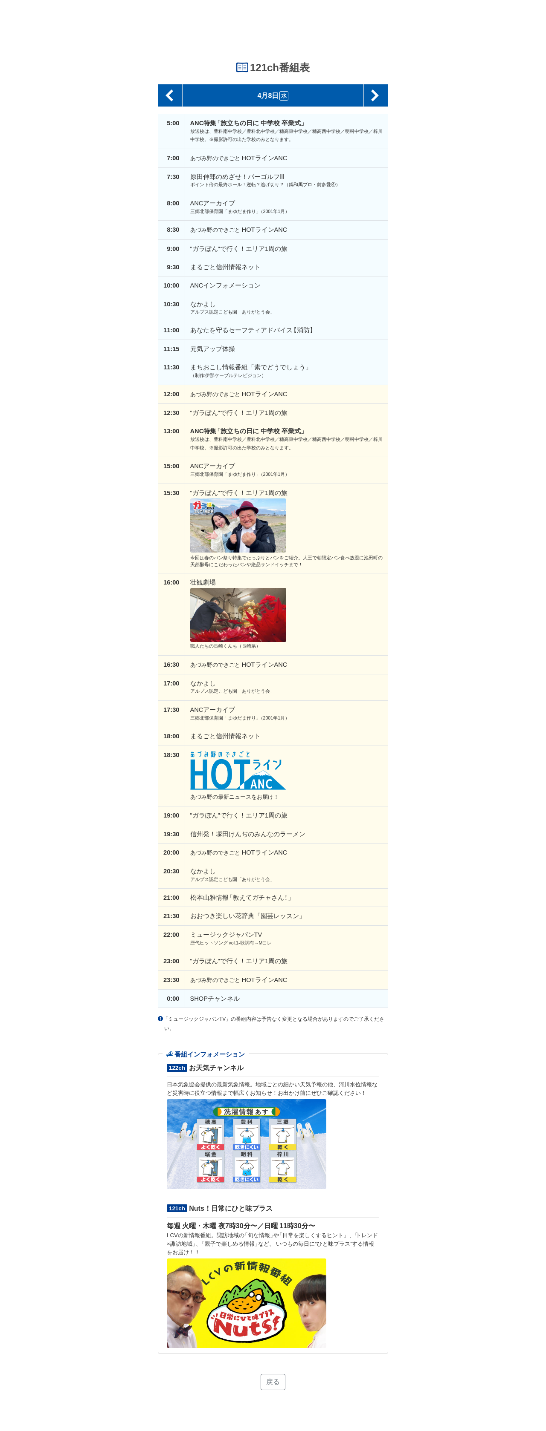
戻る (273, 1381)
